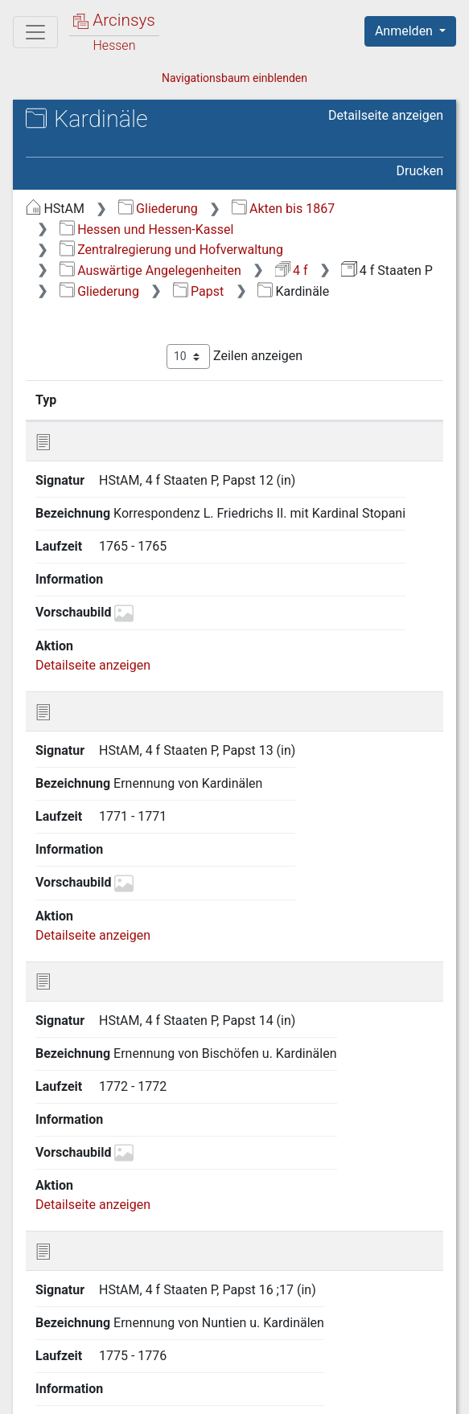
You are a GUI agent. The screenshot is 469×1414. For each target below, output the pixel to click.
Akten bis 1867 (283, 208)
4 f (291, 270)
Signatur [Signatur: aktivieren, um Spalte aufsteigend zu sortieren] (120, 399)
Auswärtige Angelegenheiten (150, 270)
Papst (198, 291)
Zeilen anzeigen (234, 356)
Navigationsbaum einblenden (234, 78)
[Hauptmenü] (35, 32)
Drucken (420, 170)
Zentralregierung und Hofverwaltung (171, 249)
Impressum (85, 1395)
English (37, 1347)
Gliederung (158, 208)
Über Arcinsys (93, 1378)
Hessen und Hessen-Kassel (147, 229)
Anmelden (405, 31)
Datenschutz (213, 1378)
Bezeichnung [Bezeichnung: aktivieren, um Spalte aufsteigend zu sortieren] (251, 399)
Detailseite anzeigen (385, 115)
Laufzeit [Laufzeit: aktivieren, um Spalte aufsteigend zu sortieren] (388, 399)
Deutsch (97, 1347)
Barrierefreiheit (336, 1378)
